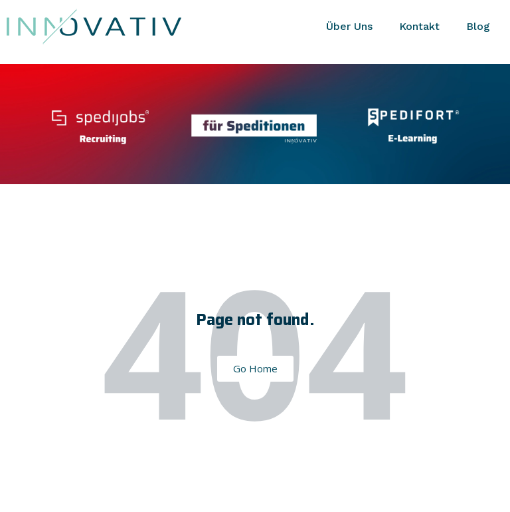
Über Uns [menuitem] (349, 26)
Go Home (255, 368)
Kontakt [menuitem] (419, 26)
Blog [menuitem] (478, 26)
